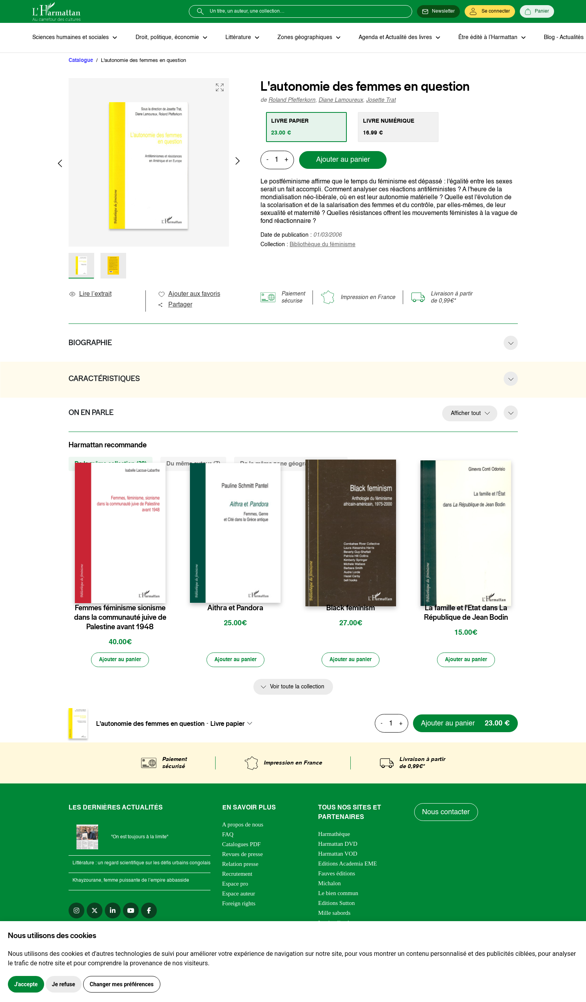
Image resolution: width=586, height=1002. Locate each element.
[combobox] (233, 724)
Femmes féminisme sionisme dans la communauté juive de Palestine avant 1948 (120, 618)
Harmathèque (334, 835)
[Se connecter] (490, 11)
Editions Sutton (336, 904)
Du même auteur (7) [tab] (193, 464)
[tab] (307, 127)
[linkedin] (113, 912)
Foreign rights (239, 904)
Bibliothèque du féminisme (322, 245)
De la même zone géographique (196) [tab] (291, 464)
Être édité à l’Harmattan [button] (484, 38)
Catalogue (81, 61)
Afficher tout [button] (466, 414)
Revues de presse (242, 855)
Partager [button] (175, 305)
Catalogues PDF (241, 845)
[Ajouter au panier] (120, 660)
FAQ (228, 835)
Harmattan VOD (337, 855)
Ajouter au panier (343, 160)
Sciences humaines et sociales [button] (71, 38)
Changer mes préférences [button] (122, 984)
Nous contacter (446, 813)
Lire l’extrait (90, 295)
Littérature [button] (237, 38)
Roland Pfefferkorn (291, 100)
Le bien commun (338, 894)
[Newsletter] (438, 11)
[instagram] (76, 912)
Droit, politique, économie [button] (166, 38)
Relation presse (240, 865)
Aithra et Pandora (235, 608)
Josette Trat (381, 100)
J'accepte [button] (26, 984)
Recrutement (237, 875)
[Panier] (537, 11)
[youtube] (131, 912)
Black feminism (350, 608)
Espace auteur (238, 895)
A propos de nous (243, 826)
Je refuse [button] (63, 984)
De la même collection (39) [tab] (110, 464)
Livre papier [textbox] (227, 724)
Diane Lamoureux (340, 100)
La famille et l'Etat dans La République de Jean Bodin (466, 613)
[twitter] (94, 912)
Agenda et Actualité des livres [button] (392, 38)
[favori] (161, 593)
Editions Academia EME (347, 865)
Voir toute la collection (297, 688)
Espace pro (235, 885)
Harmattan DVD (337, 845)
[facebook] (149, 912)
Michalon (329, 884)
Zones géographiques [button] (303, 38)
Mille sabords (334, 914)
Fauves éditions (336, 874)
